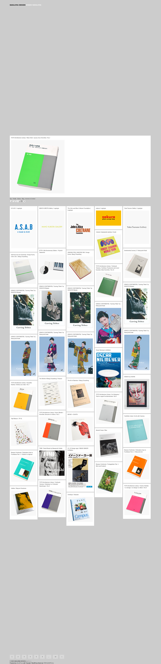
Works (19, 198)
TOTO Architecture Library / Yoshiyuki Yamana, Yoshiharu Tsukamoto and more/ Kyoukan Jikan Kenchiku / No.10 (107, 268)
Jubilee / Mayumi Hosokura (18, 488)
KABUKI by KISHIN (129, 376)
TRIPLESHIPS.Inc (49, 663)
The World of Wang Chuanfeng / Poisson (50, 378)
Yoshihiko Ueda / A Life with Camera (134, 416)
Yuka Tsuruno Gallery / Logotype (133, 208)
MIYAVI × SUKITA (73, 414)
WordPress (20, 663)
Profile (14, 198)
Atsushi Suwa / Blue (101, 430)
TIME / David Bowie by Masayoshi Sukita (50, 448)
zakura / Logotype (101, 208)
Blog (23, 198)
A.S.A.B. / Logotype (16, 208)
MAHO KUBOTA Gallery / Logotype (49, 208)
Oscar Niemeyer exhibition (103, 350)
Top (11, 198)
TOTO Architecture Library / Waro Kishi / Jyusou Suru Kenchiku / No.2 (30, 138)
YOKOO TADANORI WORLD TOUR (106, 232)
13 (55, 656)
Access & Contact (30, 198)
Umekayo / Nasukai (73, 494)
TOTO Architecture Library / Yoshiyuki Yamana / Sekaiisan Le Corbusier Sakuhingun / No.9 (49, 484)
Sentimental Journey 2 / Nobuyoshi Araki (135, 250)
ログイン (29, 661)
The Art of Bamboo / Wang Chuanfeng (78, 380)
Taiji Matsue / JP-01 (16, 418)
